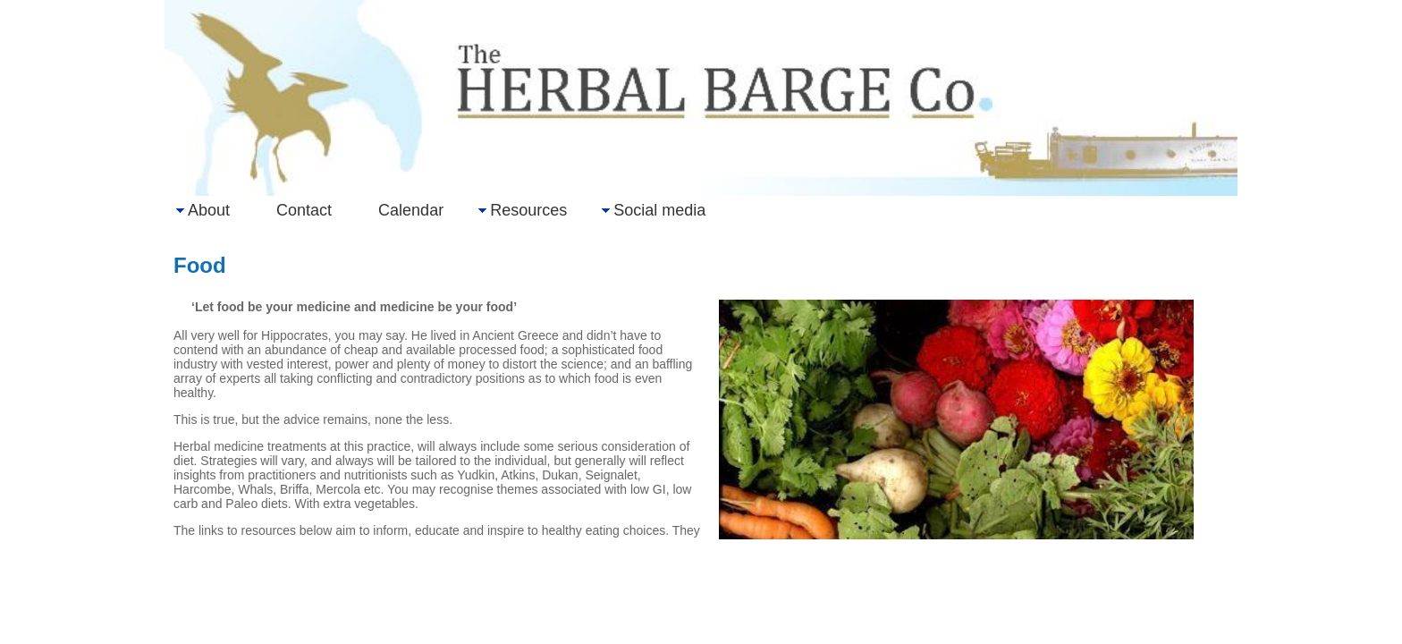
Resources (528, 210)
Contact (304, 210)
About (209, 210)
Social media (659, 210)
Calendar (410, 210)
